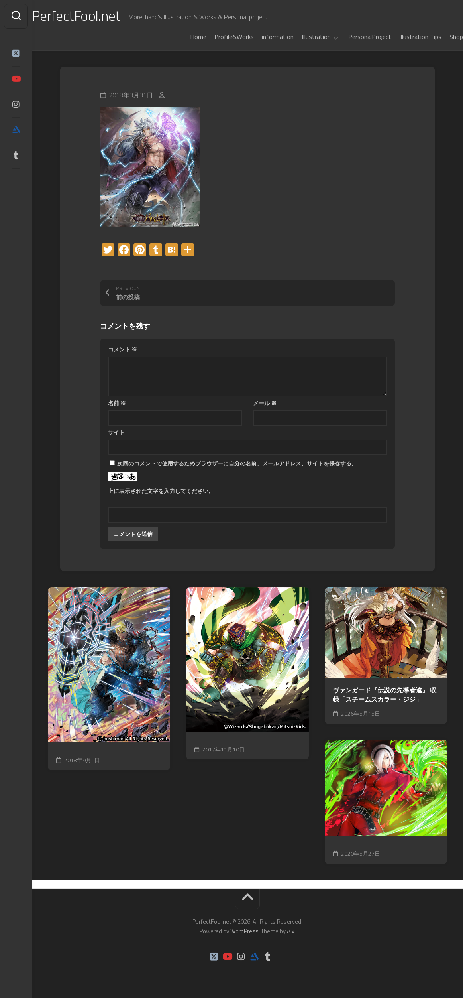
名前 (117, 403)
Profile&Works (218, 37)
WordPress (244, 931)
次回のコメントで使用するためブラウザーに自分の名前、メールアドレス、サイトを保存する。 (237, 463)
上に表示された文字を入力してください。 (161, 491)
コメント (122, 349)
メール (265, 403)
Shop (440, 37)
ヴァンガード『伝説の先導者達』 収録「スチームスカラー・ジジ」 (384, 695)
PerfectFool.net (93, 16)
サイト (116, 432)
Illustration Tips (404, 37)
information (262, 37)
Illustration (300, 37)
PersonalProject (353, 37)
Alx (290, 931)
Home (182, 37)
